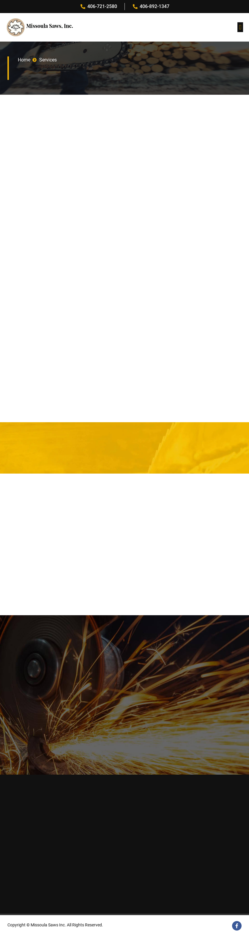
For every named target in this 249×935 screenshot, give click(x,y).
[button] (240, 27)
